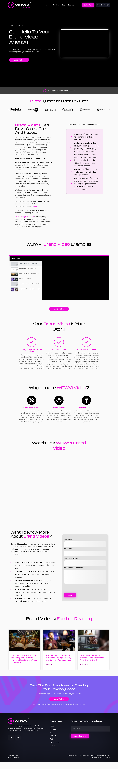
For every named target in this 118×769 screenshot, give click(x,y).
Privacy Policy (55, 742)
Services (56, 5)
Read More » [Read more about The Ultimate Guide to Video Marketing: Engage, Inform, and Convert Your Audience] (49, 664)
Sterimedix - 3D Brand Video (28, 269)
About (48, 5)
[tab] (26, 263)
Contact (71, 5)
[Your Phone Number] (85, 563)
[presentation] (78, 592)
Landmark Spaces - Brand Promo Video (29, 289)
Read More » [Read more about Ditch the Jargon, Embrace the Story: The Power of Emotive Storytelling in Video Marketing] (15, 667)
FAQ (51, 739)
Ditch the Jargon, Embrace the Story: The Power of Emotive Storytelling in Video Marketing (24, 658)
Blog (63, 5)
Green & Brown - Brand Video (28, 264)
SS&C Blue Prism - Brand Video (29, 274)
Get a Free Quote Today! (24, 217)
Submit (70, 595)
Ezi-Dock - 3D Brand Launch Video (29, 284)
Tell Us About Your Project (73, 568)
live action (35, 206)
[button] (9, 110)
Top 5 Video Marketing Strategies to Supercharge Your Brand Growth (92, 657)
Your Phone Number (71, 558)
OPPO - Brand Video (25, 279)
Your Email (68, 549)
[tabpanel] (75, 278)
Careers (53, 729)
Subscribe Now (80, 736)
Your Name (68, 539)
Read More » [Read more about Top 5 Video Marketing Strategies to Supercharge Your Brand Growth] (84, 664)
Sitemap (53, 746)
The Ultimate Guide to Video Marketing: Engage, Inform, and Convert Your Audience (58, 657)
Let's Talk (88, 5)
